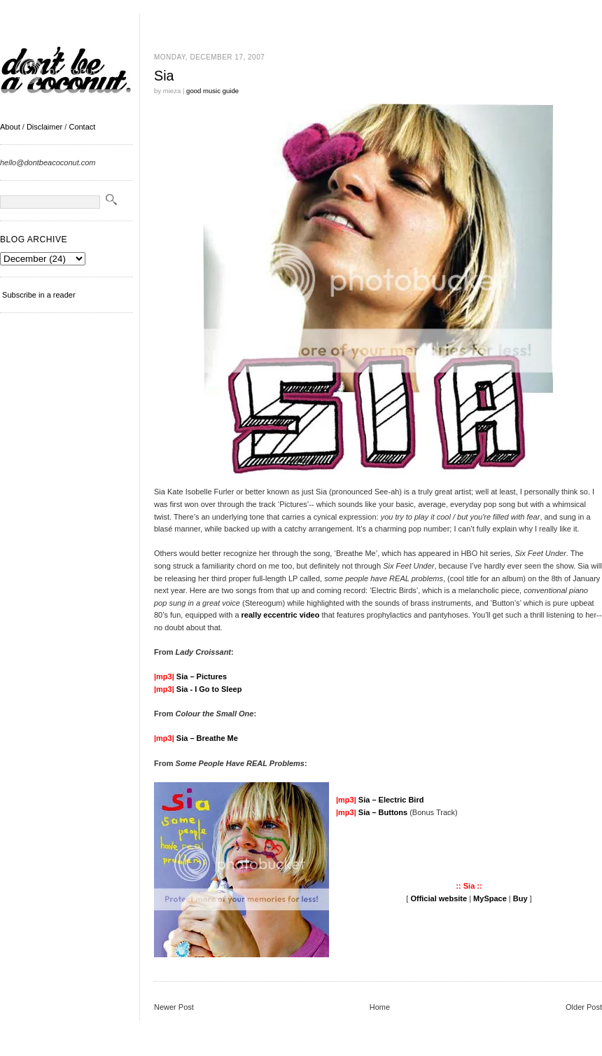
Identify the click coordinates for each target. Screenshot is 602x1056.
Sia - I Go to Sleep (209, 689)
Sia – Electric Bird (391, 800)
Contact (82, 127)
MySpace (490, 898)
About (10, 127)
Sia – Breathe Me (207, 738)
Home (380, 1007)
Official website (438, 898)
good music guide (212, 91)
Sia (164, 75)
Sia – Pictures (201, 676)
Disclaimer (44, 127)
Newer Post (174, 1007)
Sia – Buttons (382, 812)
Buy (520, 898)
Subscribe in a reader (39, 295)
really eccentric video (280, 615)
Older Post (584, 1007)
